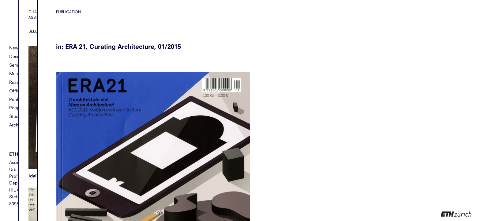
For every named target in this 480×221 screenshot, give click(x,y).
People (16, 107)
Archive (16, 124)
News (15, 47)
